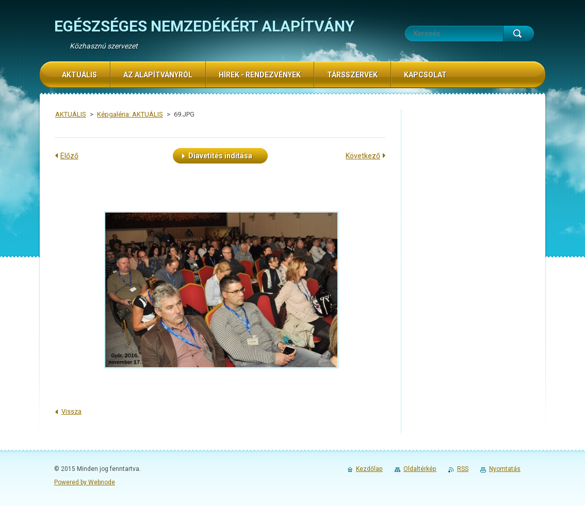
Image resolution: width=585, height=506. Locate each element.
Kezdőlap (369, 468)
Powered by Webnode (84, 482)
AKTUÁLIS (70, 114)
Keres (518, 33)
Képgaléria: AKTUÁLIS (130, 114)
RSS (462, 468)
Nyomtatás (505, 468)
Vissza (71, 411)
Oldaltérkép (419, 468)
